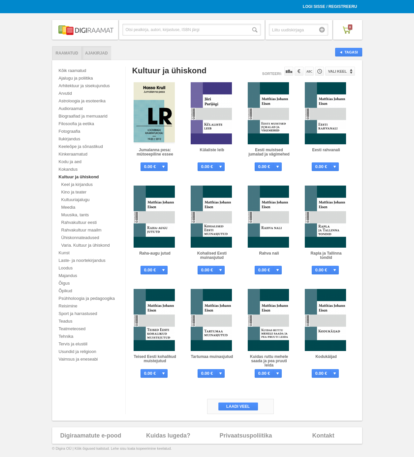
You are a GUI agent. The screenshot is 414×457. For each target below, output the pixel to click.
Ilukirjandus (69, 138)
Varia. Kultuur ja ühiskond (85, 245)
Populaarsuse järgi (288, 71)
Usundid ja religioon (77, 351)
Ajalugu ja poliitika (76, 78)
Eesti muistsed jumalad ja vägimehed (269, 152)
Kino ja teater (74, 192)
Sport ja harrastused (78, 313)
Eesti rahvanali (326, 150)
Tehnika (66, 336)
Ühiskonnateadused (80, 237)
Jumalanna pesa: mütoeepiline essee (155, 152)
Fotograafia (69, 131)
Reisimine (68, 305)
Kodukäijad (326, 356)
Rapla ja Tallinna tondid (326, 255)
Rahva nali (269, 253)
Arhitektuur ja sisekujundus (84, 85)
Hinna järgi (299, 71)
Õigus (64, 283)
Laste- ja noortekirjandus (82, 260)
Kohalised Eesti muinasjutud (212, 255)
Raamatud (67, 53)
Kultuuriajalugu (75, 199)
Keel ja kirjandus (77, 184)
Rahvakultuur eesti (79, 222)
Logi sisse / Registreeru (330, 6)
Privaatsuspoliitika (245, 435)
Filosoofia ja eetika (76, 123)
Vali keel (337, 71)
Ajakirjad (96, 53)
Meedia (68, 207)
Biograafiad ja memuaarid (83, 116)
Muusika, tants (75, 214)
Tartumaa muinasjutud (212, 356)
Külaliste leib (212, 150)
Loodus (66, 267)
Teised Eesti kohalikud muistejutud (155, 358)
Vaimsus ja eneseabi (78, 359)
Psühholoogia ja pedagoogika (87, 298)
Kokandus (68, 169)
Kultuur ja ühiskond (79, 176)
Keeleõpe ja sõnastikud (81, 146)
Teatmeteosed (72, 328)
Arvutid (65, 93)
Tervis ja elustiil (73, 343)
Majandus (68, 275)
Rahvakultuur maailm (81, 230)
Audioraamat (71, 108)
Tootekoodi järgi (319, 71)
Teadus (66, 321)
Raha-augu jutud (155, 253)
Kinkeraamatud (73, 154)
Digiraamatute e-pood (90, 435)
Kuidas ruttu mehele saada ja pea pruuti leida (269, 361)
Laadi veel (238, 406)
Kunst (64, 252)
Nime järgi (309, 71)
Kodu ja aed (70, 161)
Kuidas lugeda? (168, 435)
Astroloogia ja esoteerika (82, 100)
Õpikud (65, 290)
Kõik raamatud (72, 70)
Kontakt (323, 435)
